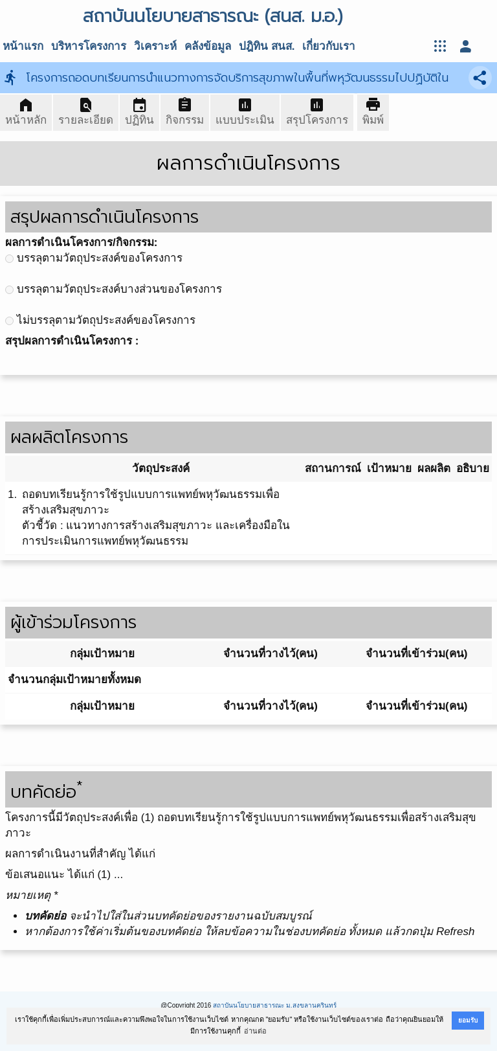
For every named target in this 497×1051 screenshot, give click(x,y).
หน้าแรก (23, 46)
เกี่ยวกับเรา (328, 46)
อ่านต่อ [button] (255, 1031)
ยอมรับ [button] (468, 1020)
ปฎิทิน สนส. (266, 46)
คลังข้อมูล (207, 46)
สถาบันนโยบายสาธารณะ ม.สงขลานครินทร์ (275, 1005)
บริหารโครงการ (88, 46)
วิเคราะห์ (155, 46)
